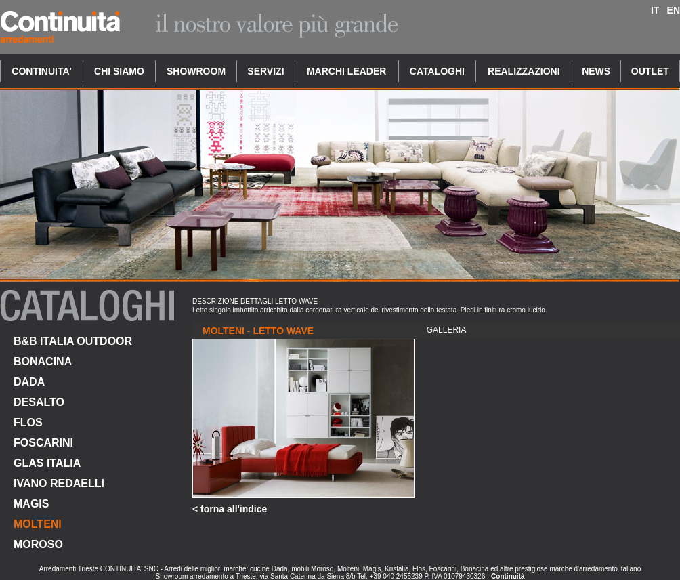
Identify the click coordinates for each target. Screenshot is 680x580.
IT (655, 10)
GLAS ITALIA (47, 463)
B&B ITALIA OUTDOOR (73, 341)
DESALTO (39, 402)
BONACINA (43, 361)
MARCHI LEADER (346, 71)
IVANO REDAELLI (59, 483)
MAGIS (31, 504)
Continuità (507, 576)
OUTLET (650, 71)
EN (673, 10)
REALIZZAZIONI (524, 71)
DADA (29, 382)
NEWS (596, 71)
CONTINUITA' (42, 71)
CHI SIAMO (119, 71)
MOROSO (38, 544)
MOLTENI (38, 524)
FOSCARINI (43, 443)
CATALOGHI (437, 71)
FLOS (28, 422)
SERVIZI (265, 71)
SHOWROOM (196, 71)
